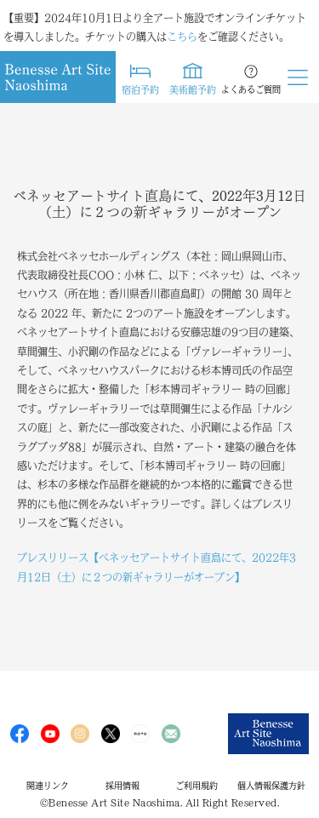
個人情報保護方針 (271, 785)
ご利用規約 (196, 785)
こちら (182, 36)
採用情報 (122, 785)
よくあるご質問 (251, 89)
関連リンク (47, 785)
